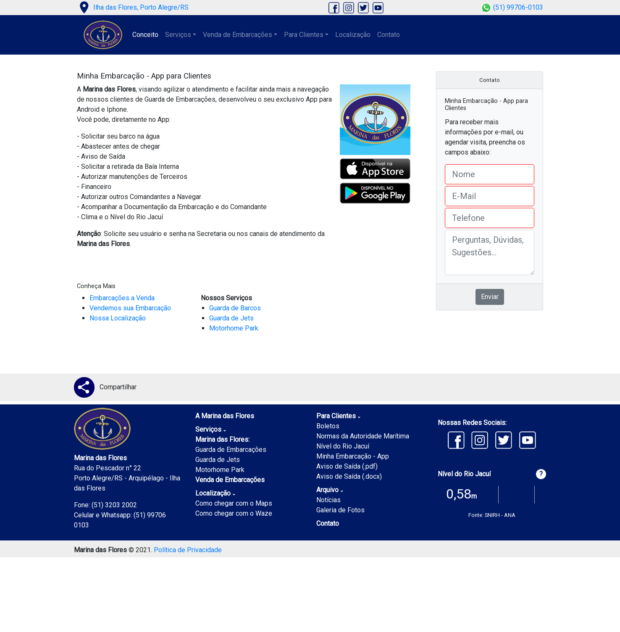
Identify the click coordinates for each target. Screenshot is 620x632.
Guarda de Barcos (235, 308)
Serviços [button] (178, 35)
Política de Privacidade (188, 550)
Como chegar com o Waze (233, 513)
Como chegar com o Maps (233, 503)
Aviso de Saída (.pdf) (347, 466)
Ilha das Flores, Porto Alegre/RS (133, 7)
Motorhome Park (233, 328)
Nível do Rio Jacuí (342, 446)
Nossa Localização (117, 318)
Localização (352, 35)
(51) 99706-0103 (512, 7)
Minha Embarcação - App (352, 456)
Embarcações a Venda (122, 298)
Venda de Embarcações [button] (237, 35)
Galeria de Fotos (340, 510)
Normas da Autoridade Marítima (362, 436)
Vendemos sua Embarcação (130, 308)
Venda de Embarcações (230, 480)
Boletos (327, 426)
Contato (388, 35)
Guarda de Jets (231, 318)
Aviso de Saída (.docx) (349, 476)
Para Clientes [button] (303, 35)
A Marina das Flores (224, 416)
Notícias (328, 500)
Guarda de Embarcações (230, 450)
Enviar (490, 297)
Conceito (145, 35)
